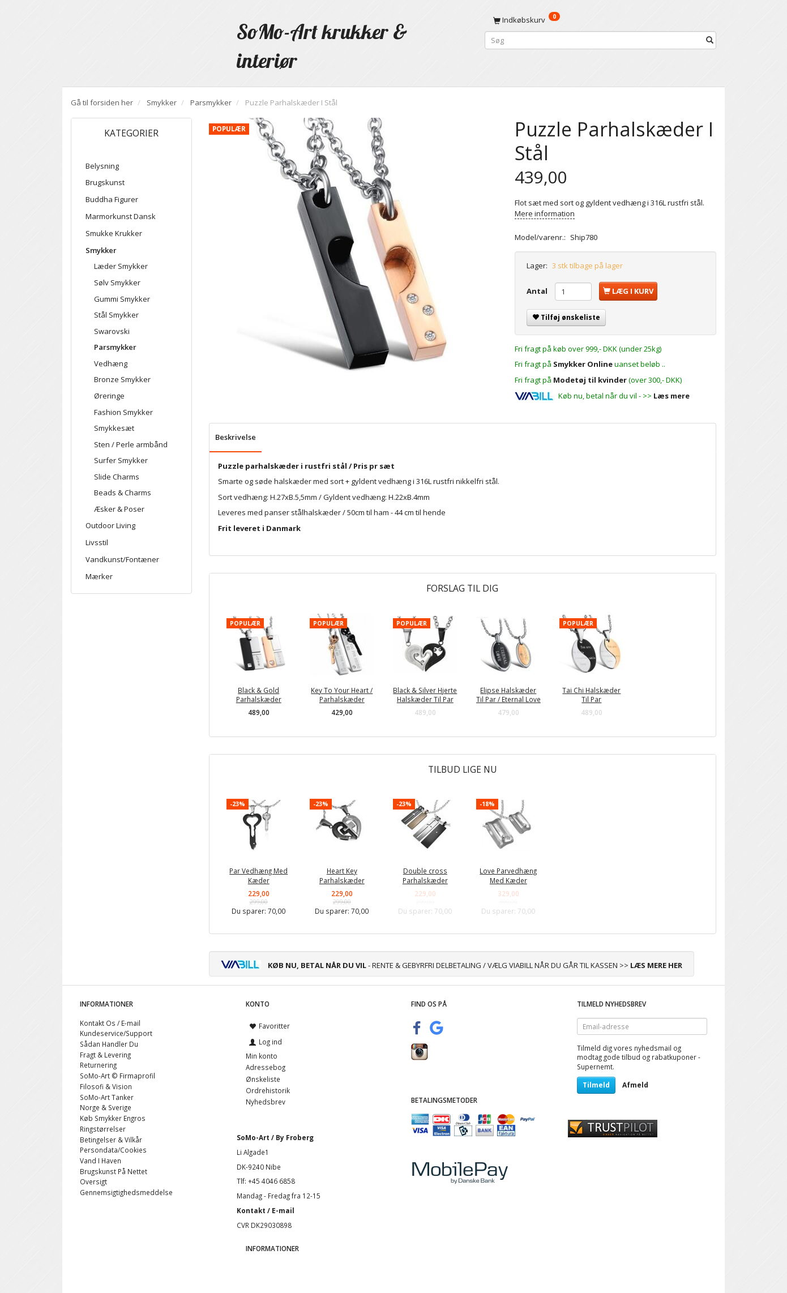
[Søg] (709, 40)
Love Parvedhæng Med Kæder (508, 875)
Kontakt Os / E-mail (110, 1022)
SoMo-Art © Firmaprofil (117, 1075)
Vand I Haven (100, 1160)
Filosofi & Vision (106, 1086)
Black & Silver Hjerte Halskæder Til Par (425, 695)
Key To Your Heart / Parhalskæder (342, 695)
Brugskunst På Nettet (113, 1171)
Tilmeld (596, 1085)
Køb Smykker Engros (113, 1118)
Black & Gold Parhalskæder (258, 695)
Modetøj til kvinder (590, 380)
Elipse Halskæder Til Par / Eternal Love (508, 695)
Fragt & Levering (105, 1054)
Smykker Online (583, 364)
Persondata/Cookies (113, 1149)
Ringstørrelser (103, 1128)
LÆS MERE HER (656, 965)
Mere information (545, 213)
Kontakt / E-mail (265, 1210)
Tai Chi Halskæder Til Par (591, 695)
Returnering (98, 1064)
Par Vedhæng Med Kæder (258, 875)
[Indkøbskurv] (600, 19)
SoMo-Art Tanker (107, 1097)
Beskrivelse (235, 437)
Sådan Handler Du (109, 1043)
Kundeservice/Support (116, 1033)
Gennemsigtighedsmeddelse (126, 1192)
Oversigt (93, 1181)
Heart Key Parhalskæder (342, 875)
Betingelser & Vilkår (111, 1139)
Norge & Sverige (105, 1107)
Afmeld (635, 1085)
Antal (538, 291)
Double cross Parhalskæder (425, 875)
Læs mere (671, 396)
